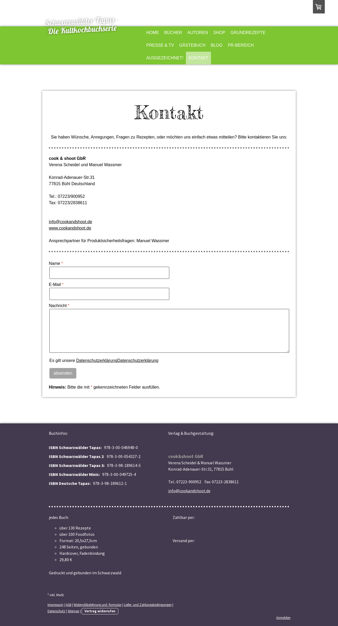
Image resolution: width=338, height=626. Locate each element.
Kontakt (198, 58)
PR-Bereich (241, 45)
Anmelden (283, 617)
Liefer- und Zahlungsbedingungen (148, 605)
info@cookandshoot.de (70, 221)
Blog (216, 45)
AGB (68, 605)
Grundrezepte (248, 32)
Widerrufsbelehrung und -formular (97, 605)
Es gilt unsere (103, 360)
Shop (219, 32)
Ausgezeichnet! (164, 58)
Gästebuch (192, 45)
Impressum (55, 605)
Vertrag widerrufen (99, 611)
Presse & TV (160, 45)
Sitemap (73, 611)
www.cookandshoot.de (70, 228)
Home (152, 32)
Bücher (173, 32)
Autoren (197, 32)
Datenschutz (56, 611)
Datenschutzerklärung (96, 360)
